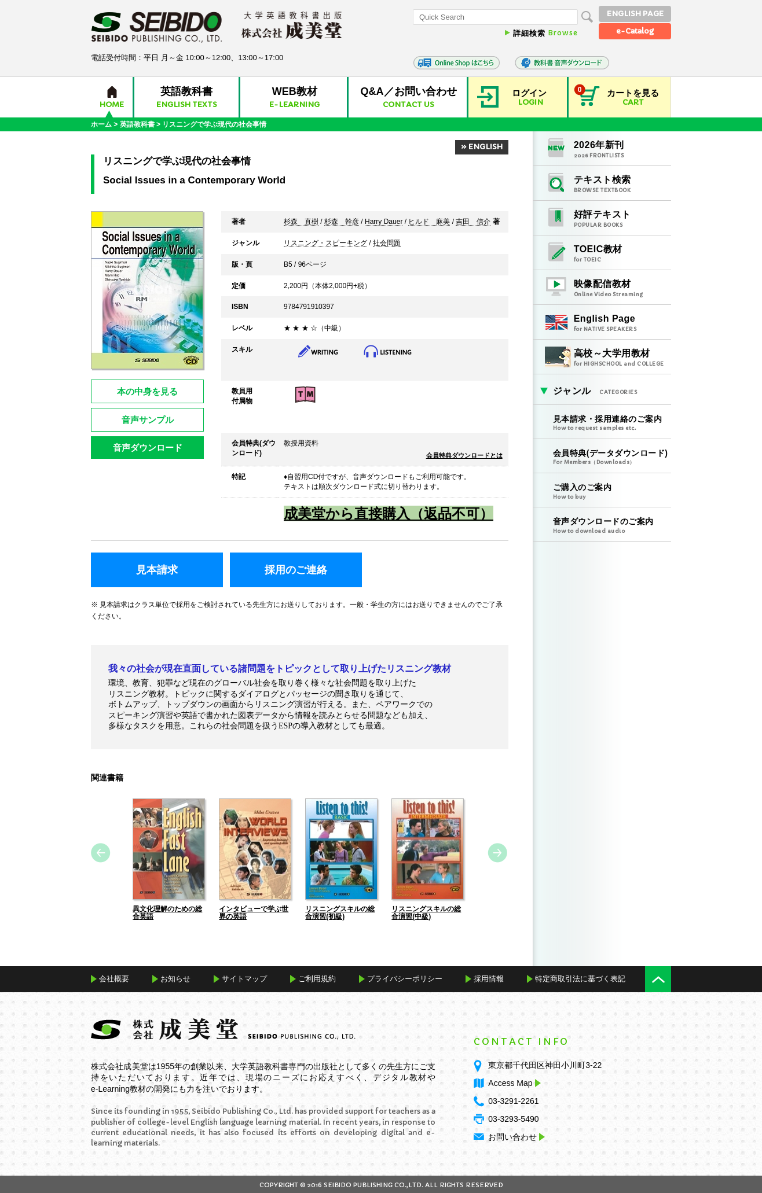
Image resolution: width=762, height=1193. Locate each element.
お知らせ (175, 978)
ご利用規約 (317, 978)
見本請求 (157, 570)
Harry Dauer (383, 222)
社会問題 (387, 243)
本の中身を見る (147, 391)
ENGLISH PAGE (635, 14)
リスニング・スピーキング (325, 243)
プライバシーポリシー (404, 978)
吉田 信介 (473, 222)
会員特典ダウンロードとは (464, 455)
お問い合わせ (512, 1135)
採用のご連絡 (296, 570)
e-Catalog (635, 31)
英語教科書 (137, 124)
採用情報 (489, 978)
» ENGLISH (482, 147)
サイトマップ (244, 978)
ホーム (101, 124)
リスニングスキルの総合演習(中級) (426, 911)
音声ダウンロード (147, 447)
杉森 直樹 (301, 222)
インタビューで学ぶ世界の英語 (253, 911)
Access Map (513, 1082)
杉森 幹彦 (341, 222)
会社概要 (114, 978)
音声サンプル (148, 420)
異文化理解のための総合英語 (167, 911)
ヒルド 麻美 (429, 222)
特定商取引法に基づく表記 (580, 978)
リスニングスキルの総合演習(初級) (340, 911)
